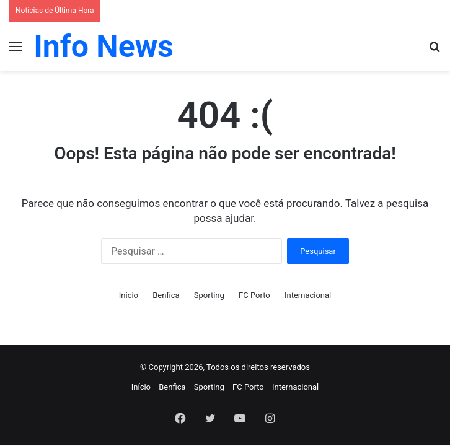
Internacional (308, 295)
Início (128, 295)
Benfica (165, 295)
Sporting (209, 295)
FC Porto (254, 295)
